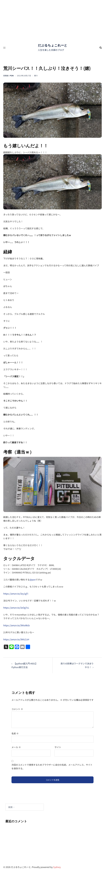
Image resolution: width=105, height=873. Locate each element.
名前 (15, 732)
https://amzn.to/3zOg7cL (16, 607)
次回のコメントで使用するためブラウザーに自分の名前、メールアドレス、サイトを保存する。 (51, 765)
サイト (58, 746)
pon (12, 75)
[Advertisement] (52, 20)
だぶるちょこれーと (52, 45)
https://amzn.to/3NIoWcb (16, 624)
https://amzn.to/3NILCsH (16, 638)
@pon (33, 579)
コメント (17, 708)
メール (16, 746)
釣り (36, 75)
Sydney (57, 866)
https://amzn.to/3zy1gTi (15, 593)
